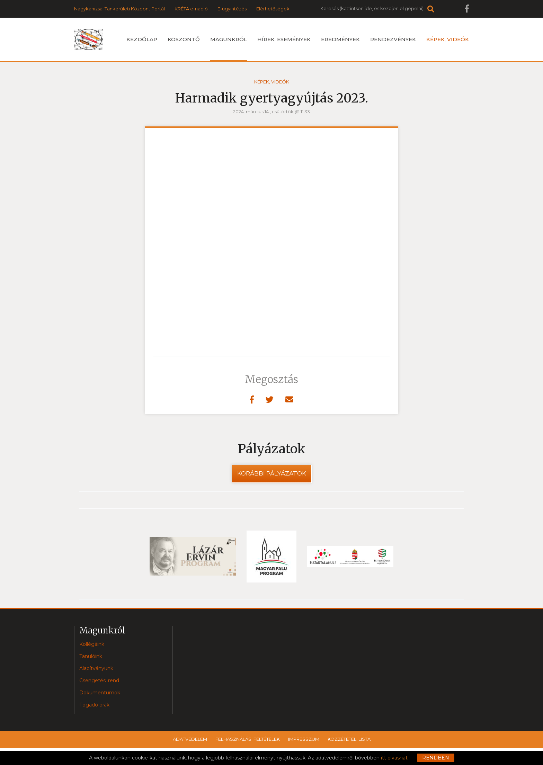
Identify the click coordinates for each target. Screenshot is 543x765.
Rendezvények (393, 39)
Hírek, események (284, 39)
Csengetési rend (99, 680)
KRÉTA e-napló (191, 8)
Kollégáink (91, 644)
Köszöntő (184, 39)
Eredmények (340, 39)
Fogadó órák (94, 705)
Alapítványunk (96, 668)
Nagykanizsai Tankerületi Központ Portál (119, 8)
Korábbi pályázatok (271, 473)
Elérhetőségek (273, 8)
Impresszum (303, 739)
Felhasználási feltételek (247, 739)
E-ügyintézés (232, 8)
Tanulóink (90, 656)
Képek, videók (447, 39)
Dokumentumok (99, 693)
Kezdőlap (141, 39)
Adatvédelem (190, 739)
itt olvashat (394, 758)
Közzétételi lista (349, 739)
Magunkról (228, 48)
